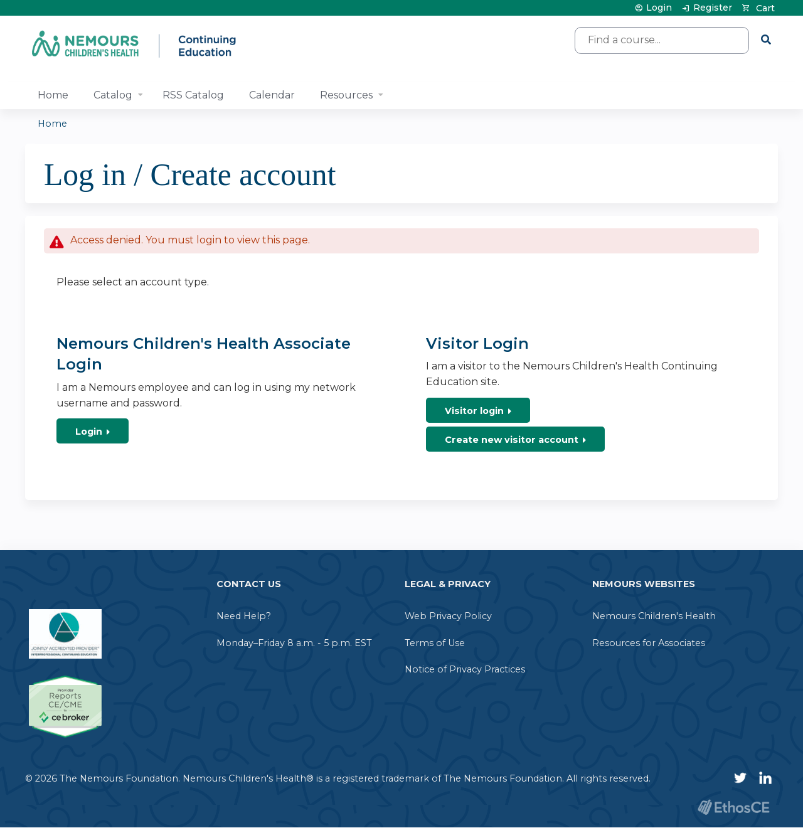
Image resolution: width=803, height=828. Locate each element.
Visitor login (474, 411)
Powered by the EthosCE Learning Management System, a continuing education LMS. (733, 807)
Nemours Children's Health (654, 616)
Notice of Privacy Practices (465, 669)
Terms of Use (435, 643)
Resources (346, 95)
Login (659, 8)
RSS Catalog (193, 95)
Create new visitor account (511, 439)
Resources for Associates (648, 643)
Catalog (112, 95)
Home (53, 95)
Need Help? (243, 616)
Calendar (272, 95)
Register (712, 8)
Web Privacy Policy (448, 616)
